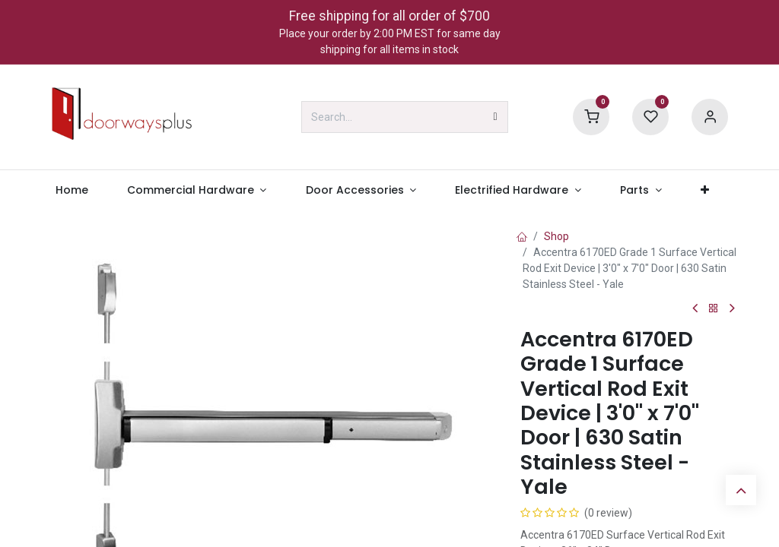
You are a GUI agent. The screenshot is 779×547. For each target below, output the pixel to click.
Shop (556, 236)
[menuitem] (71, 190)
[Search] (495, 117)
